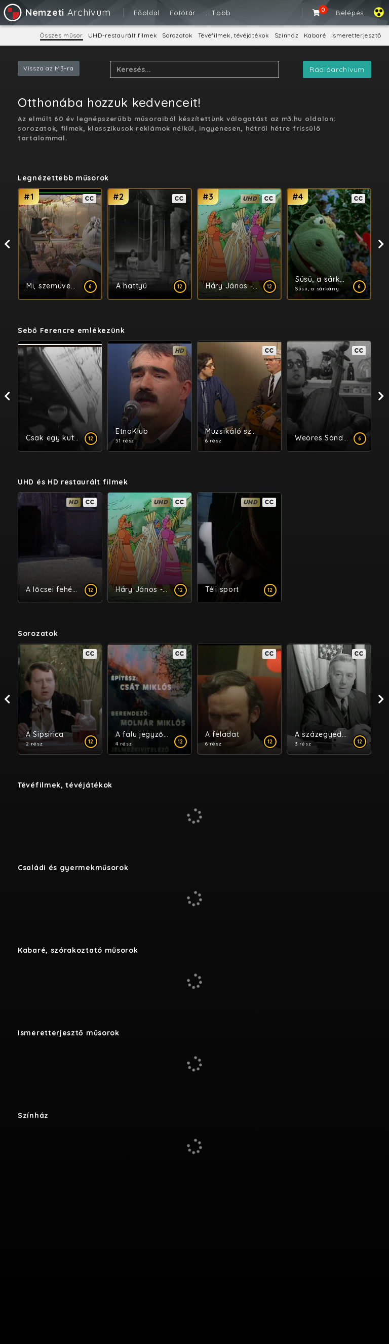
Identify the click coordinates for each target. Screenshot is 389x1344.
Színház (287, 35)
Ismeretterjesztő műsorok (69, 1032)
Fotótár (183, 13)
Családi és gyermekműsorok (73, 867)
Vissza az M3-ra (48, 68)
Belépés (350, 13)
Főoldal (147, 13)
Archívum (56, 12)
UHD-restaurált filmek (123, 35)
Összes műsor (61, 35)
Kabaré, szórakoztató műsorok (78, 950)
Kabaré (315, 35)
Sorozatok (177, 35)
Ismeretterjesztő (356, 35)
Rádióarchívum (337, 69)
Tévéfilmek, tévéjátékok (233, 35)
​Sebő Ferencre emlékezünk (71, 330)
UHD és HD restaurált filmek (73, 482)
